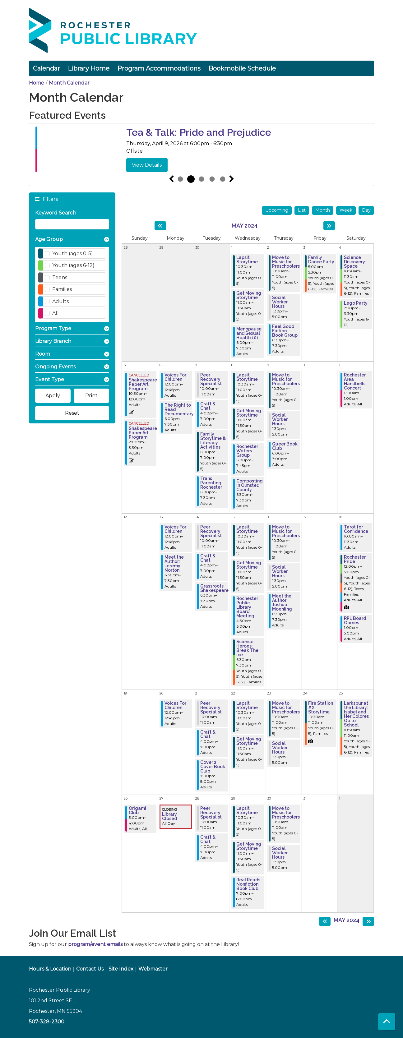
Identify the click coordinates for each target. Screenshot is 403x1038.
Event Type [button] (49, 379)
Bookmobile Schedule (242, 68)
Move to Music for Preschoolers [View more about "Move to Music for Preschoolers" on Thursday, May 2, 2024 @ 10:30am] (286, 261)
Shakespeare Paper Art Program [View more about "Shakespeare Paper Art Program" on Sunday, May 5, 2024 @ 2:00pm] (143, 432)
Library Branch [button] (53, 341)
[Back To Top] (386, 1021)
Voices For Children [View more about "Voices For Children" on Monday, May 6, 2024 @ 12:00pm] (175, 377)
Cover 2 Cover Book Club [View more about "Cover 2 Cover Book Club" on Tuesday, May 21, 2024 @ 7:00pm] (212, 766)
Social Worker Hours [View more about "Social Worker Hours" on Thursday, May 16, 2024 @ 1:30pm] (280, 571)
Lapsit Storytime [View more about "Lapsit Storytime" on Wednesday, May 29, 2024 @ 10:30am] (247, 810)
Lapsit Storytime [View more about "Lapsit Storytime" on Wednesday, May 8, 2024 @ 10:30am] (247, 377)
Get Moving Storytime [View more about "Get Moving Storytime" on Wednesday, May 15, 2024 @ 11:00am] (248, 565)
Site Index (121, 969)
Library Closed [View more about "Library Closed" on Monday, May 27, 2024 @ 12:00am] (169, 816)
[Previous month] (160, 225)
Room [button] (42, 354)
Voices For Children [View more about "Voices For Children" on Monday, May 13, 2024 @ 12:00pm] (175, 529)
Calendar (46, 68)
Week (346, 210)
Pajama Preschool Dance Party (198, 132)
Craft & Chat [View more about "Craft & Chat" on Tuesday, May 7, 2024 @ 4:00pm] (207, 406)
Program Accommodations (159, 68)
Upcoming (276, 210)
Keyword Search (55, 213)
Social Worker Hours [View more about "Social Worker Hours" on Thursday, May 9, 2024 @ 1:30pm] (280, 419)
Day (366, 210)
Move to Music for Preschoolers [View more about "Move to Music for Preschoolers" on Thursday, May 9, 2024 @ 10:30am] (286, 379)
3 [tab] (201, 179)
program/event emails (95, 944)
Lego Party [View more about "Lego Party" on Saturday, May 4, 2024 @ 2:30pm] (356, 303)
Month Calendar (69, 83)
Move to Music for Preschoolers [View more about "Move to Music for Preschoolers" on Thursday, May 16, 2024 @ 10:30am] (286, 531)
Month (322, 210)
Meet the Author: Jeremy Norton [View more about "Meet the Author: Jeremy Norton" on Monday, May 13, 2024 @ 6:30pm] (174, 563)
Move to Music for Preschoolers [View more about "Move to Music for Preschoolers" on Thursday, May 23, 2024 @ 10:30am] (286, 707)
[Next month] (329, 225)
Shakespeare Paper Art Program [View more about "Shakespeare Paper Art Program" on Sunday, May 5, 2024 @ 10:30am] (143, 384)
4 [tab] (212, 179)
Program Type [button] (53, 328)
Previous (171, 179)
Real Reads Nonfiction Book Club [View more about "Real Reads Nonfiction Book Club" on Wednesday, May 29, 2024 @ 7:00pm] (248, 884)
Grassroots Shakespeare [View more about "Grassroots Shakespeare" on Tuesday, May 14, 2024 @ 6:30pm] (214, 588)
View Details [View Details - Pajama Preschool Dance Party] (147, 165)
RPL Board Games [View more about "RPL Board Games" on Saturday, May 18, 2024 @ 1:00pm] (355, 620)
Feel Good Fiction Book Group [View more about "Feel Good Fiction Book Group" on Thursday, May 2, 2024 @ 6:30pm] (285, 330)
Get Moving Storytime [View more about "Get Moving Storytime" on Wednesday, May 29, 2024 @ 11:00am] (248, 846)
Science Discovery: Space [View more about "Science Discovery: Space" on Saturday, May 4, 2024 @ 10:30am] (355, 261)
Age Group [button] (49, 239)
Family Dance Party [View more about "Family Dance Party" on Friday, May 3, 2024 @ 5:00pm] (321, 259)
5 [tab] (222, 179)
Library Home (88, 68)
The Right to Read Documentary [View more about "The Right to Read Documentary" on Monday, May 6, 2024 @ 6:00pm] (179, 409)
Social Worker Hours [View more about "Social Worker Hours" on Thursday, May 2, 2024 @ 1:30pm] (280, 301)
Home (36, 83)
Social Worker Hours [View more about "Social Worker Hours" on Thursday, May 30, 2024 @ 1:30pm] (280, 852)
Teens (59, 277)
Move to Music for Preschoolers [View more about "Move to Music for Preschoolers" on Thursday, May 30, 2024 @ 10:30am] (286, 812)
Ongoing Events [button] (55, 367)
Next (231, 179)
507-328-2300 (46, 1022)
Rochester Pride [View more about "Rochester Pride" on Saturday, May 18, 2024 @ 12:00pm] (355, 559)
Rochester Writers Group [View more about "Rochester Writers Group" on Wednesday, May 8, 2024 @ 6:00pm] (247, 450)
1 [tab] (180, 179)
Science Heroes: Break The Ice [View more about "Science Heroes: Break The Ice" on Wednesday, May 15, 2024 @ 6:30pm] (247, 648)
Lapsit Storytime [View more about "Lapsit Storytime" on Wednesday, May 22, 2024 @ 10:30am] (247, 705)
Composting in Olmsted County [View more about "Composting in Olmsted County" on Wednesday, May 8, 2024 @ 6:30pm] (249, 485)
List (302, 210)
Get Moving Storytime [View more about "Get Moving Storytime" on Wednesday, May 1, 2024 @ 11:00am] (248, 295)
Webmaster (153, 969)
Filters (50, 199)
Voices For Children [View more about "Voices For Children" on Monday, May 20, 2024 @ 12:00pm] (175, 705)
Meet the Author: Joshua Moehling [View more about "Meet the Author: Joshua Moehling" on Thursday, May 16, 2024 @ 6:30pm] (282, 602)
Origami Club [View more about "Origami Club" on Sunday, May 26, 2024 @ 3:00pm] (137, 810)
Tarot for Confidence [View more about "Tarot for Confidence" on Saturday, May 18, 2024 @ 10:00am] (356, 529)
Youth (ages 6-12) (73, 265)
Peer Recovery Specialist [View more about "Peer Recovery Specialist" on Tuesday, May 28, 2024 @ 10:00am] (211, 812)
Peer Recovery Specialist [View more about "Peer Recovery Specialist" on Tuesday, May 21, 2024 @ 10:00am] (211, 707)
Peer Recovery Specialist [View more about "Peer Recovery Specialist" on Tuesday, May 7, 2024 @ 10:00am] (211, 379)
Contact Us (90, 969)
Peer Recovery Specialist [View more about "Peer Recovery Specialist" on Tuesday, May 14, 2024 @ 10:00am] (211, 531)
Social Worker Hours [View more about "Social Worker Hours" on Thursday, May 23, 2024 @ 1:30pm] (280, 747)
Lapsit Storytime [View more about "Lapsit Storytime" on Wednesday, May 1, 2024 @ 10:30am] (247, 259)
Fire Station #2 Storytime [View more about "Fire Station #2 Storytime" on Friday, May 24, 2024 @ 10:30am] (320, 707)
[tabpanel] (201, 149)
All (55, 313)
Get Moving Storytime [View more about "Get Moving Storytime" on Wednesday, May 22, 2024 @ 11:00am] (248, 741)
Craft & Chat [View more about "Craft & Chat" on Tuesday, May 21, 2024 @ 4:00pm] (207, 734)
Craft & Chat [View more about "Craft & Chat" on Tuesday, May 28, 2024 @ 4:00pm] (207, 839)
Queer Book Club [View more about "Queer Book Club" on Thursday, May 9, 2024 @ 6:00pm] (285, 446)
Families (62, 289)
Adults (60, 301)
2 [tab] (191, 179)
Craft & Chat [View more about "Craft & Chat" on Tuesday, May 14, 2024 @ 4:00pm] (207, 558)
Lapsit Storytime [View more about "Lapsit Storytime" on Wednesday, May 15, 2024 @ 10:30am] (247, 529)
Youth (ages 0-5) (72, 253)
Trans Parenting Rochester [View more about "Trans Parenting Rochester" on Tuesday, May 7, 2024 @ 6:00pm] (211, 482)
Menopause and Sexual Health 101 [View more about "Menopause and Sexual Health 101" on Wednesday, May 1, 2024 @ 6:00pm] (249, 333)
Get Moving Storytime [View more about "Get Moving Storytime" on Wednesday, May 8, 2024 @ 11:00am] (248, 412)
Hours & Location (50, 969)
